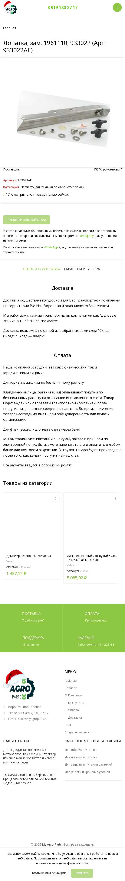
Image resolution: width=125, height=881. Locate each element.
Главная (9, 28)
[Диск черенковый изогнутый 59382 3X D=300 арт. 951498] (93, 522)
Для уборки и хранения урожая (87, 772)
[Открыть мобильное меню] (117, 7)
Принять (82, 873)
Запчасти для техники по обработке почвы (52, 187)
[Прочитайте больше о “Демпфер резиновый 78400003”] (55, 498)
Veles (10, 561)
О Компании (73, 695)
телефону (85, 236)
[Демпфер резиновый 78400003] (32, 522)
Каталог (71, 688)
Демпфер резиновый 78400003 (28, 556)
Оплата (73, 710)
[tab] (41, 269)
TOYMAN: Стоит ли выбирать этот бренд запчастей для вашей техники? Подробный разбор (30, 779)
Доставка (75, 717)
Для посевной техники (81, 757)
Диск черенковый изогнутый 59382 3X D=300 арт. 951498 (92, 558)
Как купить (76, 703)
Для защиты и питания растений (88, 764)
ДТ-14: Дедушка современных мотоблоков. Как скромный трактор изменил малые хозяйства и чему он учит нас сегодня (29, 756)
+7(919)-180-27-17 (35, 713)
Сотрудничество (77, 732)
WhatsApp (51, 247)
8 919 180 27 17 (62, 7)
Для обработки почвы (81, 750)
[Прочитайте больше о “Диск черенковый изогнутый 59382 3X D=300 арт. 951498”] (116, 498)
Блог (68, 725)
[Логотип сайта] (10, 7)
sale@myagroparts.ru (32, 719)
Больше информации (49, 873)
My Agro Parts (52, 844)
